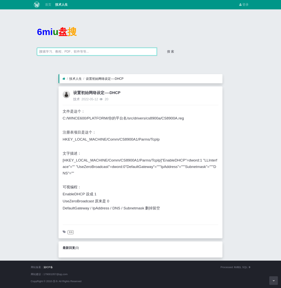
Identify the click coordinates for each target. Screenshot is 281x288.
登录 (244, 4)
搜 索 (170, 51)
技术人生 (61, 4)
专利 (71, 232)
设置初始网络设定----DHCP (105, 78)
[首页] (63, 78)
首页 (47, 4)
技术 (76, 99)
